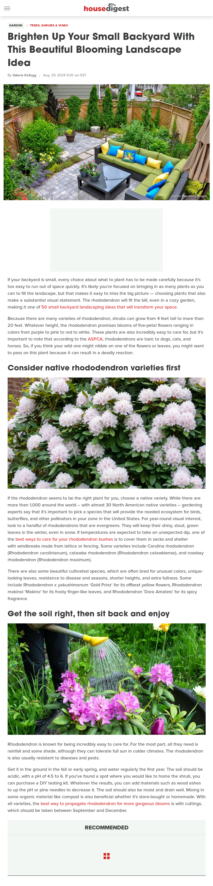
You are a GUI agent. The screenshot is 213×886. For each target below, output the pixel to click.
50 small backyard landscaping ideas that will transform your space (109, 307)
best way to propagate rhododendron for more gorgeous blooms (105, 803)
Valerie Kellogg (24, 75)
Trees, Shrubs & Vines (49, 25)
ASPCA (95, 339)
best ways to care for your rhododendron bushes (64, 539)
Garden (16, 25)
